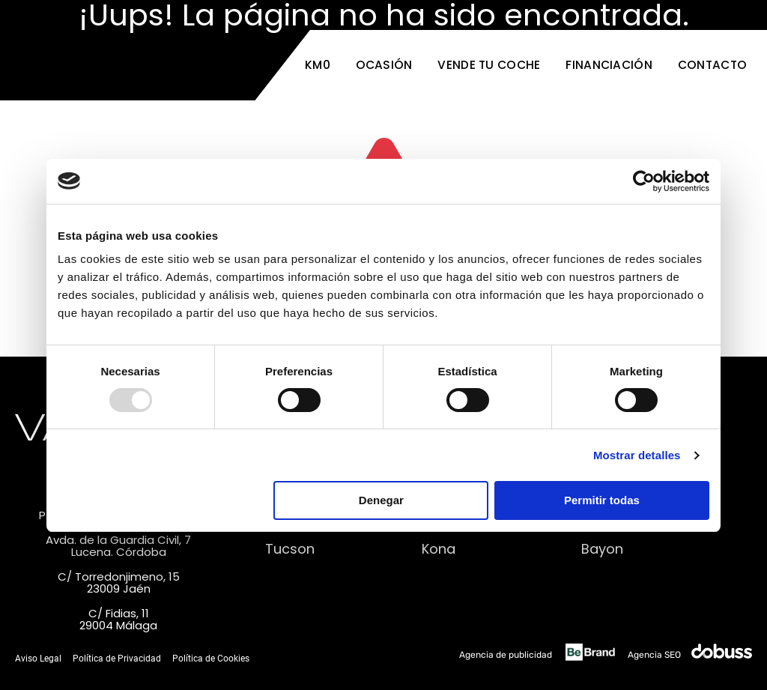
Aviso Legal (38, 658)
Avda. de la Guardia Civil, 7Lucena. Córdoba (118, 546)
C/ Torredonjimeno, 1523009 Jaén (119, 583)
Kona (438, 548)
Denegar (381, 500)
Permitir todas (602, 500)
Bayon (602, 548)
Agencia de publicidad (540, 655)
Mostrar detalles (637, 455)
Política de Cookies (210, 658)
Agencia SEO (690, 655)
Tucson (290, 548)
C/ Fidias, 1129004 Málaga (118, 619)
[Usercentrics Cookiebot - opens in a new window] (643, 181)
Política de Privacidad (117, 658)
